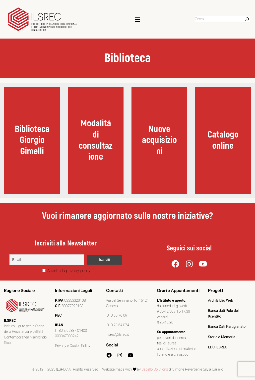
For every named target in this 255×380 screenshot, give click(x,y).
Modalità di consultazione (96, 140)
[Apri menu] (137, 19)
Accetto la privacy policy (66, 270)
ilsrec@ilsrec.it (117, 334)
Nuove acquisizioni (159, 140)
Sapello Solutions (154, 369)
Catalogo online (223, 140)
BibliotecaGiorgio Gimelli (32, 140)
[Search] (247, 19)
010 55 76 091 (117, 315)
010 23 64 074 (117, 325)
